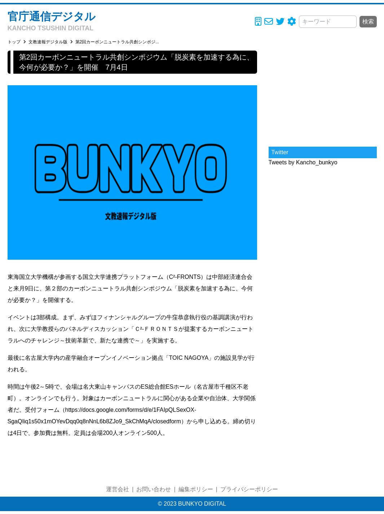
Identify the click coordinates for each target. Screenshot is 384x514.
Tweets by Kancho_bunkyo (303, 162)
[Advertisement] (323, 96)
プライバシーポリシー (249, 489)
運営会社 (117, 489)
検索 (368, 21)
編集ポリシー (195, 489)
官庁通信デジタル (52, 16)
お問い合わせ (153, 489)
